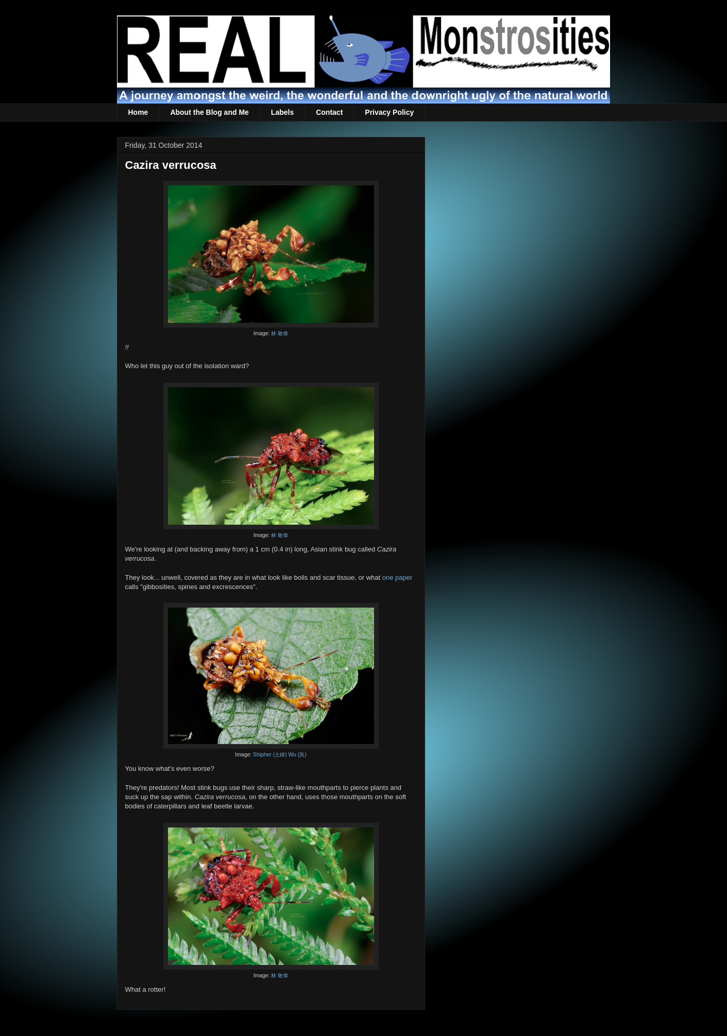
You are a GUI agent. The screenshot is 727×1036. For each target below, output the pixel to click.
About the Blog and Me (209, 112)
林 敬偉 (279, 333)
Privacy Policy (389, 112)
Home (138, 112)
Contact (329, 112)
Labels (282, 112)
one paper (397, 577)
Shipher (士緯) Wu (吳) (280, 754)
